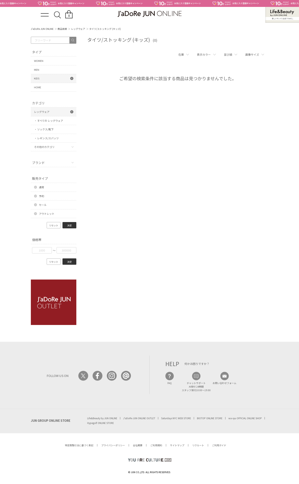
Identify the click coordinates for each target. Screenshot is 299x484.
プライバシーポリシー (113, 445)
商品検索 (62, 28)
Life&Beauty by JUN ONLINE (102, 418)
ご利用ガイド (219, 445)
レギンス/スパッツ (48, 138)
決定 (69, 225)
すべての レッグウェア (50, 120)
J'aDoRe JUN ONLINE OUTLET (139, 418)
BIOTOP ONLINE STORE (209, 418)
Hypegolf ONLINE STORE (100, 423)
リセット (53, 225)
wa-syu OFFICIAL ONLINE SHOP (245, 418)
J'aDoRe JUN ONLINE (42, 28)
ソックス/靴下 (45, 129)
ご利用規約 (156, 445)
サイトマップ (177, 445)
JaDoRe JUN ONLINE (149, 14)
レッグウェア (78, 28)
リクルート (198, 445)
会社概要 (137, 445)
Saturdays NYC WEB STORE (176, 418)
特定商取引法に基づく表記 (79, 445)
